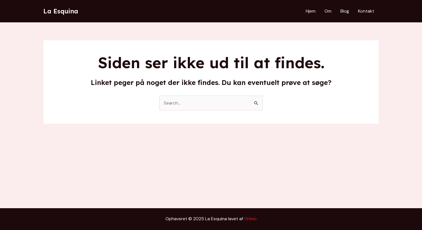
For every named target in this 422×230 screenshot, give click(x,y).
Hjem (311, 11)
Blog (344, 11)
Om (327, 11)
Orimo (250, 219)
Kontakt (366, 11)
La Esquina (60, 11)
